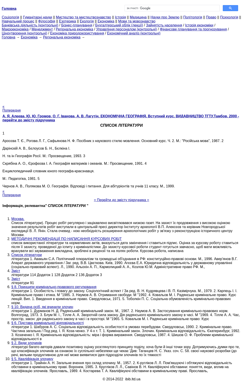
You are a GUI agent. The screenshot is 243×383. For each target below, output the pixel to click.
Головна (8, 37)
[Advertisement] (121, 70)
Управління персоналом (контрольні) (126, 29)
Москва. (17, 219)
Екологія (87, 21)
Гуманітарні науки (37, 17)
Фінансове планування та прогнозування (193, 29)
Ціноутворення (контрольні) (24, 33)
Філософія (46, 21)
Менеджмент (42, 29)
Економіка (106, 21)
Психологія (229, 17)
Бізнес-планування (76, 25)
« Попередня (11, 108)
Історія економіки (199, 25)
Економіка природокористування (77, 33)
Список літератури (26, 255)
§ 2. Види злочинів (26, 343)
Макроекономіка (15, 29)
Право (211, 17)
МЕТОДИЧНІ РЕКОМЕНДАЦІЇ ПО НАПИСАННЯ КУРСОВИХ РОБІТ (66, 239)
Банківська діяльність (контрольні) (30, 25)
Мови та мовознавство (136, 21)
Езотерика (67, 21)
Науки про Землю (164, 17)
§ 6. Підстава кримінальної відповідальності (47, 323)
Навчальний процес (18, 21)
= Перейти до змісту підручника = (121, 200)
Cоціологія (10, 17)
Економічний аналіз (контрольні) (133, 33)
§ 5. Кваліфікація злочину (32, 359)
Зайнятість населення (164, 25)
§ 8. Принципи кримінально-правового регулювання (53, 287)
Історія (120, 17)
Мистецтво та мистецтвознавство (83, 17)
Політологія (192, 17)
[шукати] (172, 8)
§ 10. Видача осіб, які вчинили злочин (42, 307)
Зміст (15, 271)
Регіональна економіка (74, 29)
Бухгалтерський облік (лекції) (119, 25)
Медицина (138, 17)
